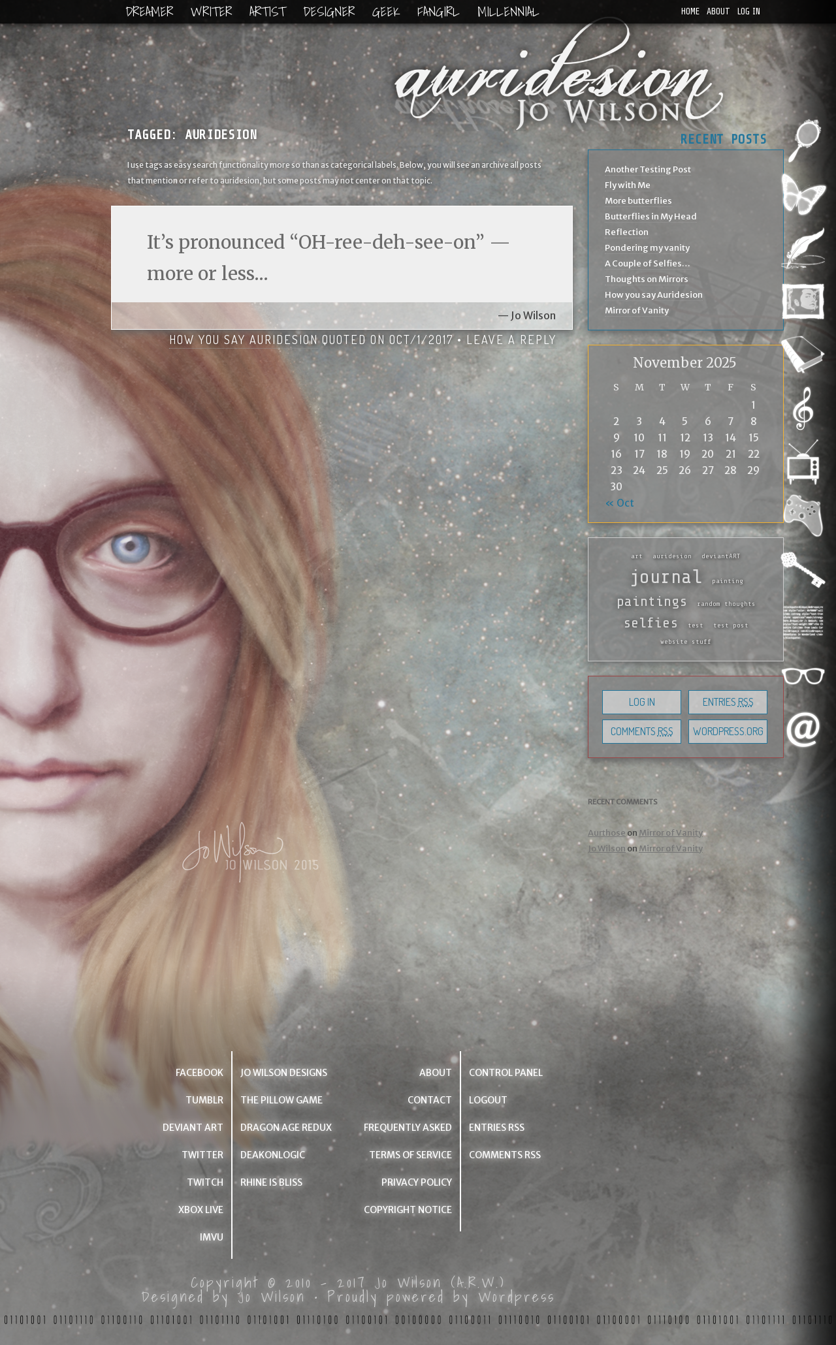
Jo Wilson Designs (283, 1073)
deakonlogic (272, 1155)
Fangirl (438, 11)
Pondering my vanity (647, 247)
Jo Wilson (607, 848)
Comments (642, 731)
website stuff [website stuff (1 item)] (685, 642)
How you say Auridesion (243, 339)
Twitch (205, 1182)
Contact (430, 1100)
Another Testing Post (648, 169)
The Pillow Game (281, 1100)
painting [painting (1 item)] (727, 581)
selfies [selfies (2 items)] (650, 623)
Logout (488, 1100)
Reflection (627, 232)
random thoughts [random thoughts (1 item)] (726, 604)
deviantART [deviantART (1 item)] (721, 556)
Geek (386, 11)
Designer (329, 11)
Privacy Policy (416, 1182)
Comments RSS (505, 1155)
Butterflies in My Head (651, 216)
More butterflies (638, 200)
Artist (267, 11)
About (718, 11)
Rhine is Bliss (271, 1182)
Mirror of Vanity (637, 310)
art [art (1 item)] (637, 556)
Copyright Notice (408, 1210)
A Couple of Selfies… (647, 263)
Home (690, 11)
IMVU (211, 1237)
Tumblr (204, 1100)
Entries (728, 701)
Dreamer (149, 11)
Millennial (508, 11)
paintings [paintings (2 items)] (652, 601)
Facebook (199, 1073)
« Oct (619, 503)
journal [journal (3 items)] (665, 577)
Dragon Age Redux (286, 1127)
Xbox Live (200, 1210)
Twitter (202, 1155)
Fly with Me (628, 185)
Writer (211, 11)
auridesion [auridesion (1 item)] (672, 556)
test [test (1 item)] (695, 625)
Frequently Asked (408, 1127)
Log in (748, 11)
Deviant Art (193, 1127)
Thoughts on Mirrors (646, 279)
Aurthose (607, 832)
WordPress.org (728, 731)
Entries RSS (496, 1127)
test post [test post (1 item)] (730, 625)
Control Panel (506, 1073)
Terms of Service (410, 1155)
